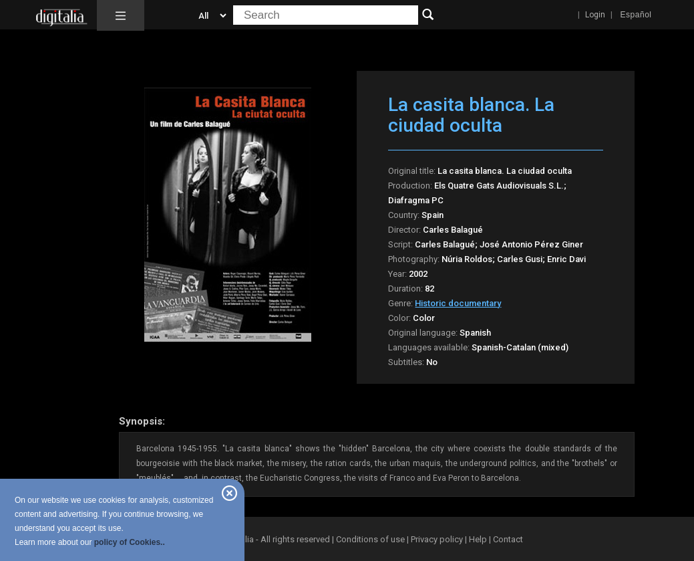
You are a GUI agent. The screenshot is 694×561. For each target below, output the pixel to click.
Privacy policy (437, 539)
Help (478, 539)
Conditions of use (371, 539)
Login (595, 14)
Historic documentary (458, 303)
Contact (508, 539)
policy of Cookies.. (129, 542)
